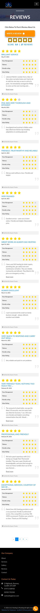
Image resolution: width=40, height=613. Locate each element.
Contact (4, 572)
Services (4, 562)
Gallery (3, 565)
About (3, 558)
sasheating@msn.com (11, 596)
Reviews (4, 569)
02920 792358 (9, 592)
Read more (9, 89)
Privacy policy (27, 610)
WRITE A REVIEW (16, 33)
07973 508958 (9, 589)
